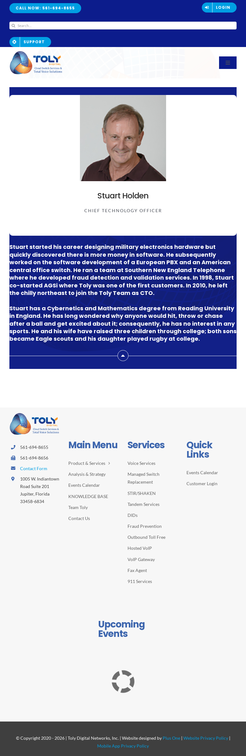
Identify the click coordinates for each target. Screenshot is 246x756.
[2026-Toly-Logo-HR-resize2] (36, 53)
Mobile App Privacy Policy (123, 745)
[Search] (13, 25)
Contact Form (33, 468)
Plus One (171, 738)
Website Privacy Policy (205, 738)
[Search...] (123, 25)
